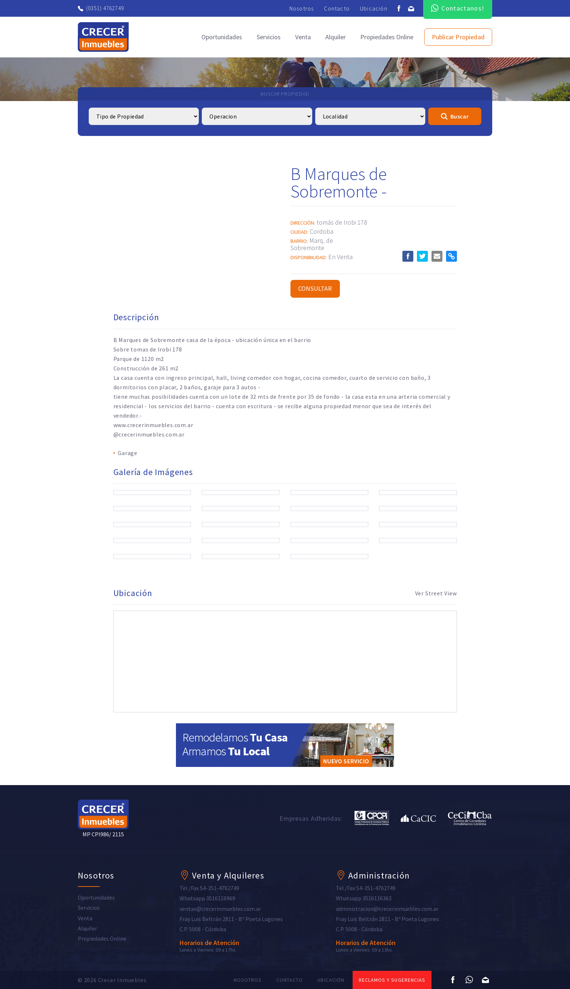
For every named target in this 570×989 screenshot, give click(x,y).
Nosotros (301, 8)
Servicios (269, 37)
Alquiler (335, 37)
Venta (303, 37)
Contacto (337, 8)
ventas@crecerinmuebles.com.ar (220, 908)
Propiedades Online (386, 37)
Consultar (315, 288)
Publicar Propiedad (458, 37)
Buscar (455, 116)
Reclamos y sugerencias (392, 980)
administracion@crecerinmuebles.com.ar (387, 908)
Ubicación (374, 8)
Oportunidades (221, 37)
